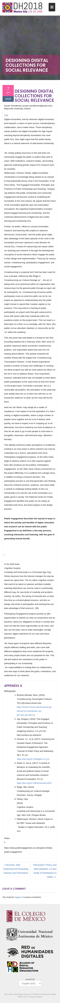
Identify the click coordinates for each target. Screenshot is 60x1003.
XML (6, 115)
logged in (18, 897)
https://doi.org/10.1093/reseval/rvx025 (34, 783)
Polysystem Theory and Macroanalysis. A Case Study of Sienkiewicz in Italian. (44, 871)
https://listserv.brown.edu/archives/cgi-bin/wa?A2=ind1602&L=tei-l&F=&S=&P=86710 (34, 711)
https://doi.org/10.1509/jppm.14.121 (33, 759)
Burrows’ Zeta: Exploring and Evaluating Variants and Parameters (16, 869)
